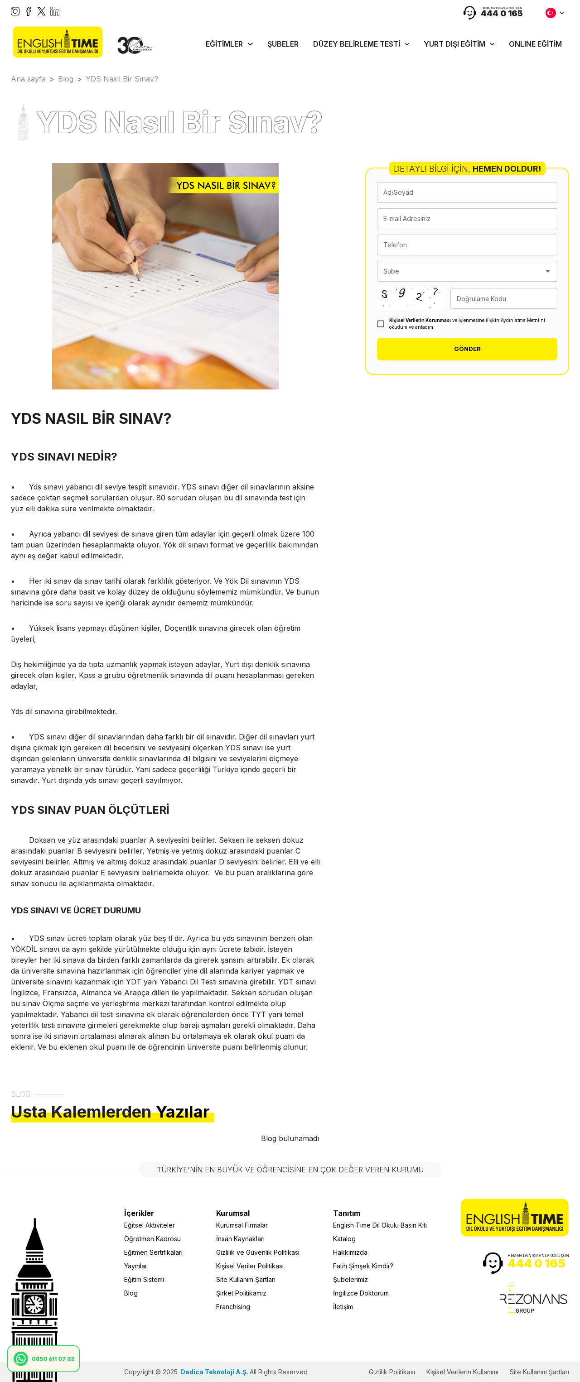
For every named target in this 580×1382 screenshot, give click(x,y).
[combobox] (460, 271)
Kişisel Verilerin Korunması (420, 320)
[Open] (547, 271)
